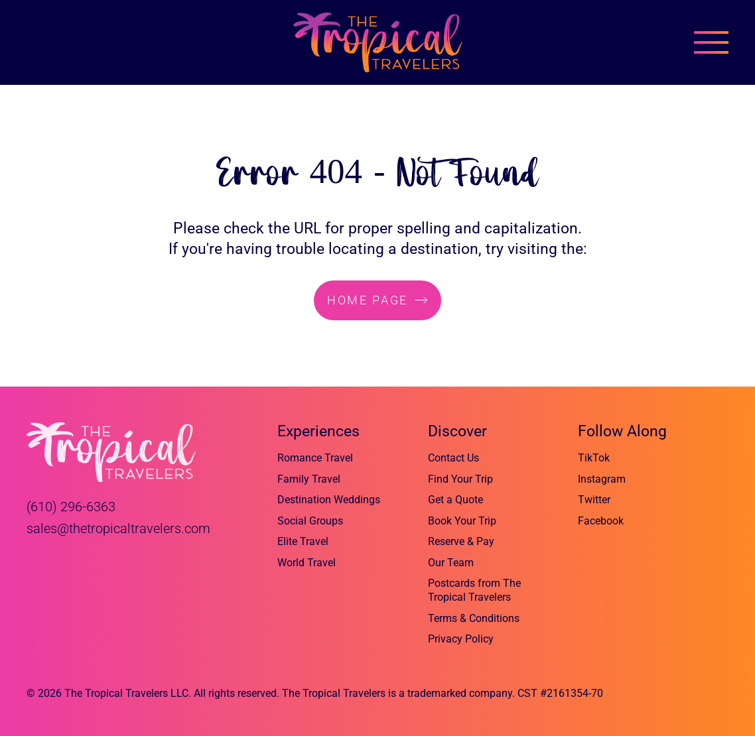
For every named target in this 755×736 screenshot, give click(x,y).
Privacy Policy (461, 639)
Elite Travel (302, 541)
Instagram (602, 479)
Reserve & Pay (461, 541)
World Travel (306, 562)
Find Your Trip (460, 479)
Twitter (594, 499)
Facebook (601, 521)
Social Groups (310, 521)
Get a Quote (455, 499)
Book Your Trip (462, 521)
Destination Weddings (328, 499)
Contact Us (453, 458)
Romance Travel (315, 458)
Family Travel (308, 479)
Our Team (451, 562)
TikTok (594, 458)
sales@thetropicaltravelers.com (118, 528)
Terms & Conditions (473, 618)
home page (367, 300)
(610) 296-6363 (71, 507)
